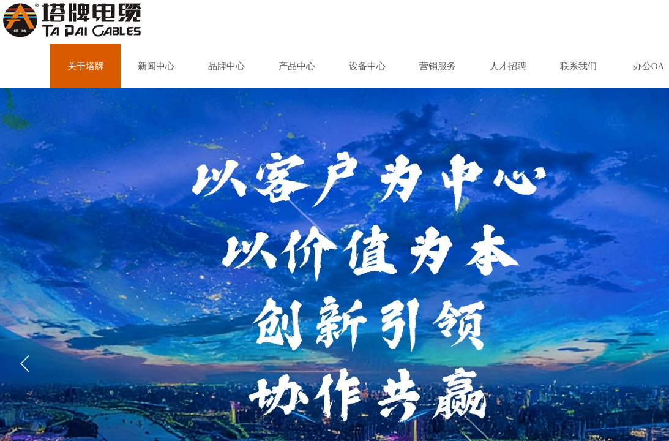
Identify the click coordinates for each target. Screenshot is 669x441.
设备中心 (367, 66)
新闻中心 (156, 66)
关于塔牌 (85, 66)
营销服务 (437, 66)
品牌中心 (226, 66)
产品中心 (296, 66)
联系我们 (578, 66)
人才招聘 (508, 66)
